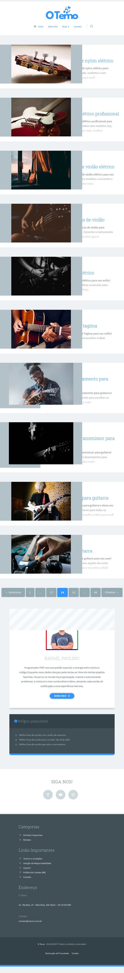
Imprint (27, 874)
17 (51, 599)
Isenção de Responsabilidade (39, 869)
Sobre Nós (53, 26)
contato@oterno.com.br (32, 927)
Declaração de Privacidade (56, 959)
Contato (78, 26)
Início (40, 26)
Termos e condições (34, 864)
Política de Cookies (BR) (36, 878)
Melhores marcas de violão (79, 226)
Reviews (60, 51)
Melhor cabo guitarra (72, 557)
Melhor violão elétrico (73, 279)
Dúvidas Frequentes (34, 841)
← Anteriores (13, 599)
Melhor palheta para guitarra (81, 504)
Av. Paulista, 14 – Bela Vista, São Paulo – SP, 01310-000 (47, 911)
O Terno (41, 950)
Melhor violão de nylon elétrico (84, 61)
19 (73, 599)
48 (95, 599)
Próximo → (112, 599)
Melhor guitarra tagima (75, 332)
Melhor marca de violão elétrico (84, 173)
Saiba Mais (60, 702)
